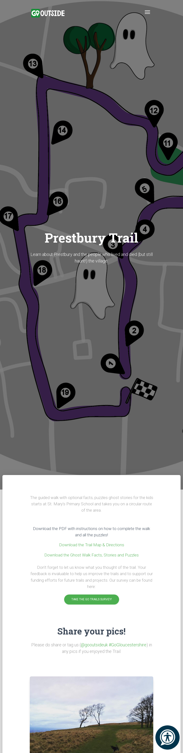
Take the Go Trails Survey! (91, 599)
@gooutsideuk (94, 644)
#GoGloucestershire (127, 644)
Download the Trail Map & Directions (91, 544)
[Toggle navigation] (147, 12)
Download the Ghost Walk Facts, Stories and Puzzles (91, 555)
